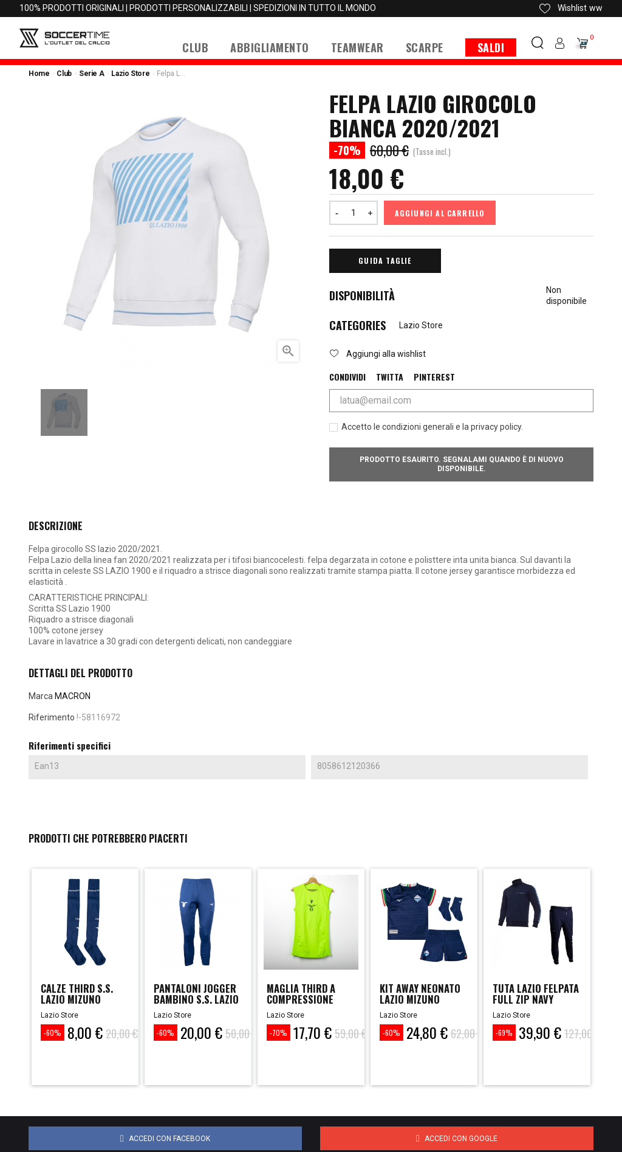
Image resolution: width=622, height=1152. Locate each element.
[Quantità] (353, 213)
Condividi (347, 377)
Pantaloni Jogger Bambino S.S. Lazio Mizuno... (198, 1001)
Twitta (389, 377)
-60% (52, 1032)
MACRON (73, 696)
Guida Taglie (384, 260)
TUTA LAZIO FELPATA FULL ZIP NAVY (532, 1001)
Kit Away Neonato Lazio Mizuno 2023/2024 (424, 1001)
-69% (504, 1032)
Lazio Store (421, 325)
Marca (41, 696)
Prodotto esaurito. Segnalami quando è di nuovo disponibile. (462, 464)
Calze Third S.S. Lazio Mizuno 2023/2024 (80, 1001)
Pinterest (434, 377)
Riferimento (52, 717)
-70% (278, 1032)
